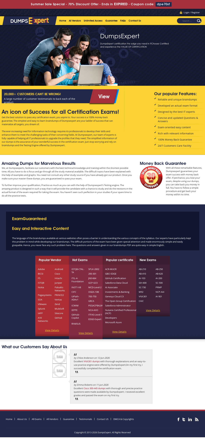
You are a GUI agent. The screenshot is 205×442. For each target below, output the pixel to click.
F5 (39, 278)
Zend (57, 304)
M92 (141, 291)
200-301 (92, 273)
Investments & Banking (117, 291)
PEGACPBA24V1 (96, 305)
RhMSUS (75, 323)
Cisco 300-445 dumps (94, 388)
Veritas (58, 299)
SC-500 (159, 282)
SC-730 (142, 287)
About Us (22, 419)
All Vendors (75, 21)
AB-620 (159, 273)
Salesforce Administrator (118, 305)
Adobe (41, 269)
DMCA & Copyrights (123, 419)
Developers (111, 317)
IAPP (40, 313)
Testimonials (85, 419)
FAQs (123, 21)
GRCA (91, 301)
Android (59, 269)
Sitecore (59, 313)
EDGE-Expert (94, 319)
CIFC (73, 291)
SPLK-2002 (93, 269)
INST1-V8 (76, 287)
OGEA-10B (93, 291)
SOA (40, 299)
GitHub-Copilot (75, 316)
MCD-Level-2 (94, 287)
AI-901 (159, 296)
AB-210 (142, 269)
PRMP (159, 287)
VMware (42, 304)
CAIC (141, 301)
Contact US (102, 419)
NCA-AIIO (93, 310)
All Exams (37, 419)
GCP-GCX (93, 282)
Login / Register (192, 12)
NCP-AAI (160, 291)
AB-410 (142, 273)
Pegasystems (45, 295)
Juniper (58, 282)
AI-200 (159, 278)
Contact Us (135, 21)
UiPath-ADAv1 (75, 298)
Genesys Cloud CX (114, 296)
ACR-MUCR (111, 269)
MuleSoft (59, 308)
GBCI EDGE (110, 273)
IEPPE (74, 310)
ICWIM (74, 305)
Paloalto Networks (60, 289)
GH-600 (142, 282)
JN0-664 (92, 278)
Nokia (41, 287)
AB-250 (159, 269)
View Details (52, 330)
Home (62, 21)
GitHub (58, 317)
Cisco (57, 273)
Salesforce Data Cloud (116, 282)
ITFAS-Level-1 (95, 314)
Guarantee (111, 21)
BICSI (40, 273)
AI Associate (111, 287)
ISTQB (41, 282)
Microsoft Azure (113, 322)
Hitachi (58, 278)
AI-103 (142, 278)
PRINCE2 (59, 295)
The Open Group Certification (120, 301)
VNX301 (143, 296)
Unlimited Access (93, 21)
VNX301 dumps (92, 361)
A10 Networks (43, 319)
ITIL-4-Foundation (77, 280)
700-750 (92, 296)
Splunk (41, 308)
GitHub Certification (115, 278)
